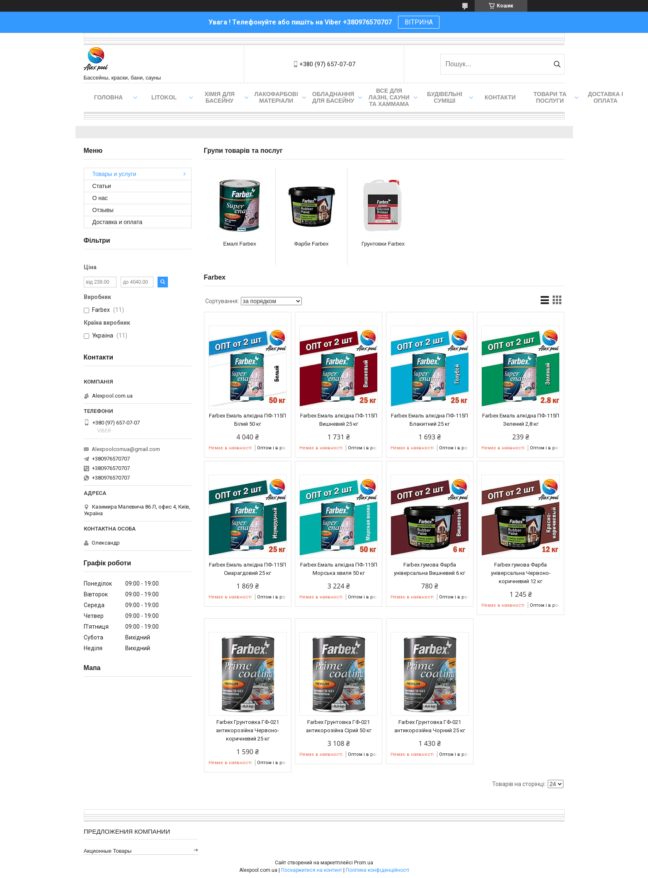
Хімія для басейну (219, 97)
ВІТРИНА (419, 22)
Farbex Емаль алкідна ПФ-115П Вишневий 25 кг (338, 419)
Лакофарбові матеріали (276, 97)
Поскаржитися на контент (311, 870)
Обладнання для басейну (333, 97)
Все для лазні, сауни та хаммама (389, 97)
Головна (108, 97)
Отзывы (103, 210)
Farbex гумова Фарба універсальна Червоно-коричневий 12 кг (521, 573)
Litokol (164, 97)
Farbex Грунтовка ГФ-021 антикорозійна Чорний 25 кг (429, 726)
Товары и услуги (114, 174)
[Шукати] (557, 64)
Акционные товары (108, 851)
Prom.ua (363, 863)
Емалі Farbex (239, 244)
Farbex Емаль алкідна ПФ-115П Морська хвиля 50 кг (338, 569)
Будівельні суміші (444, 97)
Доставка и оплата (117, 222)
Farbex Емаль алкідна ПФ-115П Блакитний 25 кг (429, 419)
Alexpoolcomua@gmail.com (126, 449)
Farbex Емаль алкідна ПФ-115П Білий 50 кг (247, 419)
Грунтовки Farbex (383, 244)
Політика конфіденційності (377, 870)
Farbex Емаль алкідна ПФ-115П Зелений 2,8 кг (520, 419)
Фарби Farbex (311, 244)
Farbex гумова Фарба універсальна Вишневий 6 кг (429, 569)
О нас (100, 198)
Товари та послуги (550, 97)
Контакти (500, 97)
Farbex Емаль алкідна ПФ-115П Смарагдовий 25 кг (247, 569)
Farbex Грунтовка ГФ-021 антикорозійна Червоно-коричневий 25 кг (247, 730)
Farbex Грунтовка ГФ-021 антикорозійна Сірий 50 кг (338, 726)
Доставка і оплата (605, 97)
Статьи (101, 186)
